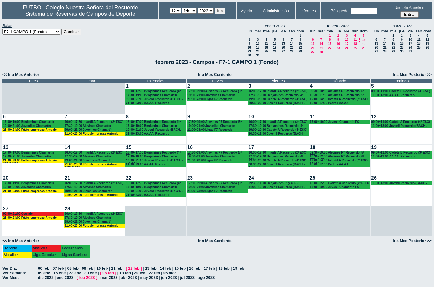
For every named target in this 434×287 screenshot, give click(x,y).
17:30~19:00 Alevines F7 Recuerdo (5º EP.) (214, 91)
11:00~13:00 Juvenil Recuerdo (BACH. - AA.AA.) (277, 187)
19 (274, 47)
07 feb (58, 268)
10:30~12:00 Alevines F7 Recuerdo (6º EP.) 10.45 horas (337, 157)
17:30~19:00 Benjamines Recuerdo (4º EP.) (276, 95)
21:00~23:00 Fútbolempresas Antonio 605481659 (30, 130)
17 (257, 47)
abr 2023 (129, 277)
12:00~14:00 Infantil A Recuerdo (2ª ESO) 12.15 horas (339, 99)
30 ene (90, 273)
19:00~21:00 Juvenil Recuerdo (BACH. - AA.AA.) (154, 99)
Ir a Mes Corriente (215, 74)
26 (274, 51)
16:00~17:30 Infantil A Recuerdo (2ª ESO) (94, 121)
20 (283, 47)
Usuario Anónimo (410, 7)
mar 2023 (108, 277)
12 (274, 43)
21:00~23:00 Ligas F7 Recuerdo (209, 99)
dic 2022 (45, 277)
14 (291, 43)
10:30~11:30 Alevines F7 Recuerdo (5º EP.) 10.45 (337, 95)
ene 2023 (65, 277)
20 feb (140, 273)
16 (249, 47)
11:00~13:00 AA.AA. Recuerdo (393, 95)
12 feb (134, 268)
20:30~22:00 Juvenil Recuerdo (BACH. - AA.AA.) (277, 103)
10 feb (102, 268)
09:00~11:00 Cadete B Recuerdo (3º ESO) (400, 91)
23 (249, 51)
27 (283, 51)
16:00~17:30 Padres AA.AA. (329, 103)
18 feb (224, 268)
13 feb (151, 268)
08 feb (73, 268)
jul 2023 (187, 277)
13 (283, 43)
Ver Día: (9, 268)
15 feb (180, 268)
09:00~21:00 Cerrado (18, 213)
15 (300, 43)
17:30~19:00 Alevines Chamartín (88, 125)
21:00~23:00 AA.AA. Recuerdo (147, 103)
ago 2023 (206, 277)
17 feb (209, 268)
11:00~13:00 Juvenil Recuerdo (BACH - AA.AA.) (399, 126)
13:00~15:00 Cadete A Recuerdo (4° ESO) (339, 183)
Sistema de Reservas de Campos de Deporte (80, 14)
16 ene (59, 273)
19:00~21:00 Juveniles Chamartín (211, 95)
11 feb (117, 268)
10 (257, 43)
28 (291, 51)
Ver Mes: (10, 277)
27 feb (154, 273)
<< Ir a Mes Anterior (20, 74)
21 (291, 47)
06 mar (169, 273)
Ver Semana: (14, 273)
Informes (308, 10)
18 (266, 47)
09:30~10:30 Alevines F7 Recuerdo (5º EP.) (337, 153)
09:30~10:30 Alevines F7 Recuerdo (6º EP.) (337, 91)
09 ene (44, 273)
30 (249, 55)
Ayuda (246, 10)
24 (257, 51)
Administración (276, 10)
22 (300, 47)
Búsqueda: (340, 10)
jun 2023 (169, 277)
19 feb (238, 268)
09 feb (87, 268)
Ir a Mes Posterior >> (412, 74)
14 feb (165, 268)
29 (300, 51)
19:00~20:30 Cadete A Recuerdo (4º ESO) (278, 99)
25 (266, 51)
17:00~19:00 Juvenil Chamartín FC (334, 121)
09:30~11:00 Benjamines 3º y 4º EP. (274, 183)
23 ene (75, 273)
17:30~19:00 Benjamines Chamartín (151, 95)
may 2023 (149, 277)
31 (257, 55)
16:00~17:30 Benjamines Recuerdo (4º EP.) (153, 91)
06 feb (43, 268)
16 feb (195, 268)
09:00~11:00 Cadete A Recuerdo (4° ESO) (400, 121)
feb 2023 (87, 277)
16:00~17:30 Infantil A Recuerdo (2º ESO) (278, 91)
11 (266, 43)
